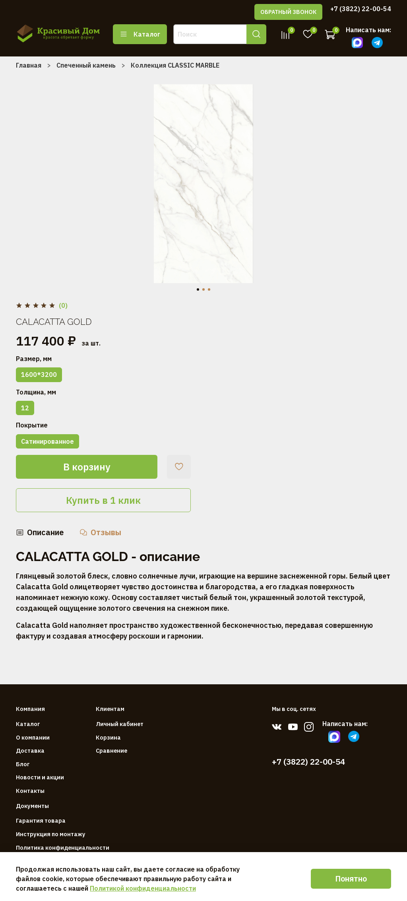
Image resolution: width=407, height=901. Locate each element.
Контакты (30, 790)
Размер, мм (34, 359)
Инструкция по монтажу (50, 834)
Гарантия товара (41, 820)
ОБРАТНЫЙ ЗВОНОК (288, 12)
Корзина (108, 737)
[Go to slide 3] (209, 289)
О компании (33, 737)
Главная (28, 65)
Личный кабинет (119, 724)
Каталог (140, 34)
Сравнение (111, 750)
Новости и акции (40, 777)
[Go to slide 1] (198, 289)
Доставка (30, 750)
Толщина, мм (36, 392)
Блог (23, 764)
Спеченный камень (86, 65)
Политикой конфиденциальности (143, 888)
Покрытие (32, 425)
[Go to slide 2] (203, 289)
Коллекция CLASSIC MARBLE (175, 65)
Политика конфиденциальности (62, 847)
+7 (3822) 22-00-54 (360, 9)
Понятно (351, 878)
